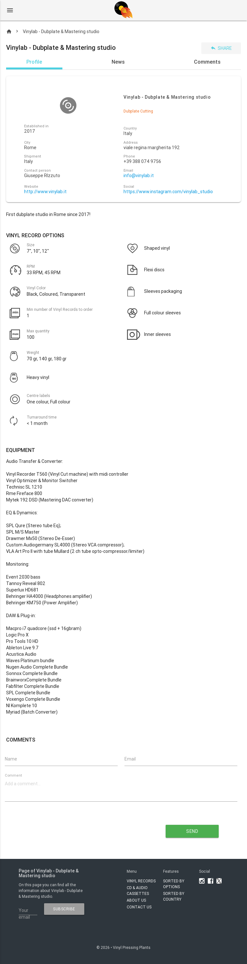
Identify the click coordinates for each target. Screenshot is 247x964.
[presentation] (72, 829)
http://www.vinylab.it (45, 191)
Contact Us (139, 907)
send (192, 831)
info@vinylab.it (139, 175)
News (118, 62)
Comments (207, 62)
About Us (136, 900)
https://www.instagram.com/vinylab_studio (168, 191)
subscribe (64, 908)
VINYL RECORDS (141, 880)
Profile (34, 62)
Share (221, 48)
